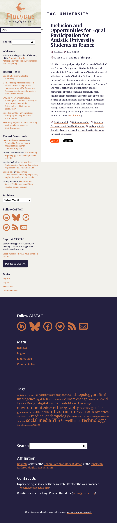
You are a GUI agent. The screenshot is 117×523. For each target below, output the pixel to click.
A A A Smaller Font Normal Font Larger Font (22, 30)
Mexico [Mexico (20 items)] (82, 416)
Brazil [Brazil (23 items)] (49, 399)
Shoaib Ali (7, 172)
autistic (100, 126)
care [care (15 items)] (56, 399)
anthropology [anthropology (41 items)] (81, 394)
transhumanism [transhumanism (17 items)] (25, 425)
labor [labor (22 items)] (81, 412)
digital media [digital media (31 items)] (48, 403)
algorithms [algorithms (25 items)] (43, 395)
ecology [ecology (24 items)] (79, 403)
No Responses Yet (80, 122)
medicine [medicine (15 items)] (73, 417)
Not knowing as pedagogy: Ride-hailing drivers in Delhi (21, 155)
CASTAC (22, 463)
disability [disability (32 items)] (66, 403)
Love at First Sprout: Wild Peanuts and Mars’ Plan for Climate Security (19, 184)
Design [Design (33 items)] (32, 403)
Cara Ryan (58, 52)
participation (56, 134)
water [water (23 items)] (36, 424)
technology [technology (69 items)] (94, 420)
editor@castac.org (84, 493)
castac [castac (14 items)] (61, 400)
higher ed (72, 130)
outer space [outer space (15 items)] (92, 417)
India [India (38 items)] (44, 412)
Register (7, 278)
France (63, 130)
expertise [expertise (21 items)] (85, 408)
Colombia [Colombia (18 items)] (93, 399)
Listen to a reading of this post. (73, 57)
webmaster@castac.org (34, 487)
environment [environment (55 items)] (30, 407)
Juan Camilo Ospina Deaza (15, 140)
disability (54, 130)
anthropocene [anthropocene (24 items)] (60, 394)
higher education (86, 130)
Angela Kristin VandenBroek (79, 512)
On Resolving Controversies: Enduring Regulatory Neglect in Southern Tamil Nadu (21, 165)
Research (98, 122)
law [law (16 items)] (18, 416)
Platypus (20, 16)
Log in (6, 282)
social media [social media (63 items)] (38, 420)
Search (7, 42)
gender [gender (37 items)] (97, 408)
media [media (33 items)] (25, 416)
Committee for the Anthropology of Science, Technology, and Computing (20, 61)
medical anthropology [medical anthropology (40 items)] (50, 416)
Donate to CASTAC (15, 263)
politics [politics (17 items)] (101, 416)
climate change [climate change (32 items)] (75, 399)
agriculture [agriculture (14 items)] (31, 395)
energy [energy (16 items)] (87, 404)
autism (92, 126)
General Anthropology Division (63, 463)
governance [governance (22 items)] (24, 412)
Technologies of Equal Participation (67, 126)
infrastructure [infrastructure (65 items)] (63, 411)
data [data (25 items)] (23, 403)
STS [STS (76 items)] (55, 420)
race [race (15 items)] (107, 417)
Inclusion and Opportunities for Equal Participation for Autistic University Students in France (77, 35)
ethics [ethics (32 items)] (47, 408)
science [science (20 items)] (21, 421)
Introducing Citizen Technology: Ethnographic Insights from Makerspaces (18, 116)
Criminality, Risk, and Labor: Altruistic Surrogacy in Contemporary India (17, 146)
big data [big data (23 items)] (40, 399)
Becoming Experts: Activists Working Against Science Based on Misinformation (20, 125)
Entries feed (8, 286)
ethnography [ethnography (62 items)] (66, 407)
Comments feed (10, 291)
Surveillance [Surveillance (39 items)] (71, 421)
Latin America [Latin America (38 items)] (97, 412)
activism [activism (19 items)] (21, 395)
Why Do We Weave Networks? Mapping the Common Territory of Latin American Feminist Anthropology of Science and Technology (20, 103)
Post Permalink (61, 122)
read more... (75, 115)
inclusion (99, 130)
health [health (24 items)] (36, 412)
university (68, 134)
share (55, 141)
